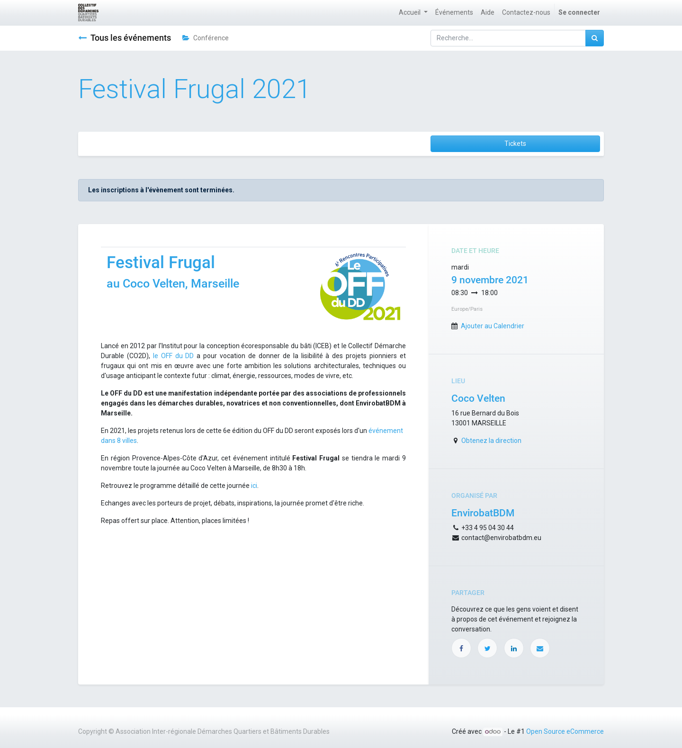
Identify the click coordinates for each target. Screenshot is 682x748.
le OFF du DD (172, 356)
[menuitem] (454, 12)
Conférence (205, 38)
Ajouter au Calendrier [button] (492, 326)
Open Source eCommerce (565, 731)
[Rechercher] (594, 38)
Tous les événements (124, 38)
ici (254, 485)
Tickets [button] (515, 143)
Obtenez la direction (491, 440)
